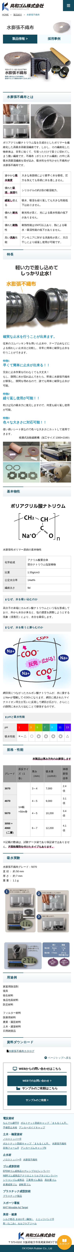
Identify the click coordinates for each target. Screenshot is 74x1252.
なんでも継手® (11, 1123)
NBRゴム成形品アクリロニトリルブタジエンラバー (30, 1175)
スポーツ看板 (11, 1203)
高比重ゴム (50, 1180)
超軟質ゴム (25, 1184)
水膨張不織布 (59, 1143)
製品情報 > (20, 38)
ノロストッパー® (12, 1139)
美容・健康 (10, 1214)
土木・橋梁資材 (12, 1134)
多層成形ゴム (10, 1184)
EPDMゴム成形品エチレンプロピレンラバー (26, 1171)
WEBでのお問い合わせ (36, 1080)
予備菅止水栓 (10, 1127)
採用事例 (54, 38)
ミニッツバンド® (45, 1219)
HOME (5, 14)
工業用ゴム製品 (34, 1180)
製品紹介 (17, 14)
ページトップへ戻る (57, 1057)
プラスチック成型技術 (17, 1191)
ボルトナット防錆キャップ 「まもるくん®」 (44, 1123)
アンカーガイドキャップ (32, 1127)
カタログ (64, 1242)
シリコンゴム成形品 (13, 1180)
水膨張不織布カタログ (21, 1051)
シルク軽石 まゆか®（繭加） (18, 1219)
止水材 (7, 1154)
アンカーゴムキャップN (33, 1148)
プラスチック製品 (12, 1196)
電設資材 (8, 1118)
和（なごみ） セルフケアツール (20, 1223)
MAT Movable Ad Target (15, 1207)
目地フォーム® (11, 1148)
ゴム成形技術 (11, 1166)
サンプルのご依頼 (37, 1100)
